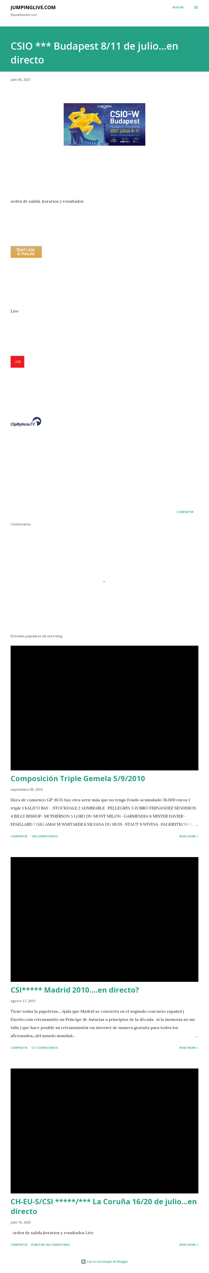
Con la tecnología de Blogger (104, 1261)
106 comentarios (44, 836)
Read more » (188, 836)
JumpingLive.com (33, 7)
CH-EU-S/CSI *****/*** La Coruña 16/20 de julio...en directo (104, 1206)
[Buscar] (178, 7)
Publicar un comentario (50, 1245)
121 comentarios (44, 1048)
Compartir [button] (185, 512)
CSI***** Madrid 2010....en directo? (75, 990)
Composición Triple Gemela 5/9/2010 (78, 778)
